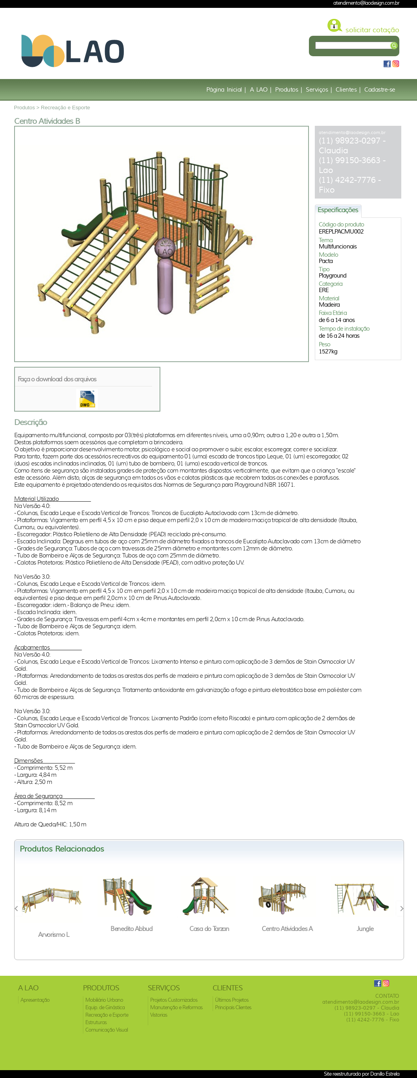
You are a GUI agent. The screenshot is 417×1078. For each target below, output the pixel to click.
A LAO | (261, 89)
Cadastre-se (379, 89)
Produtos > (27, 107)
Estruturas (96, 1022)
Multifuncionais (338, 246)
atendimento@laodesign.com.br (352, 132)
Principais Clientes (233, 1007)
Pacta (326, 261)
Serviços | (319, 89)
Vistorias (158, 1015)
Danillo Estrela (384, 1074)
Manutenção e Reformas (176, 1007)
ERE (324, 290)
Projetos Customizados (173, 1000)
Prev (18, 908)
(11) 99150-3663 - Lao (371, 1014)
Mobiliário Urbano (104, 1000)
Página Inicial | (226, 89)
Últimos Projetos (231, 1000)
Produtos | (288, 89)
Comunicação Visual (106, 1030)
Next (399, 908)
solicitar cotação (372, 30)
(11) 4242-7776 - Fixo (372, 1020)
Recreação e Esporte (65, 107)
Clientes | (348, 89)
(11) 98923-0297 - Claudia (366, 1008)
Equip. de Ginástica (105, 1007)
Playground (333, 275)
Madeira (329, 304)
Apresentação (35, 1000)
